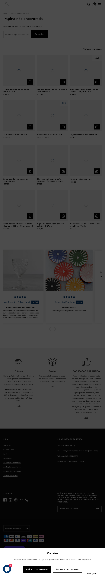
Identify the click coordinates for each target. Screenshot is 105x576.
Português (92, 573)
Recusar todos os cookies (67, 569)
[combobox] (94, 573)
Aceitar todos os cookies (37, 569)
